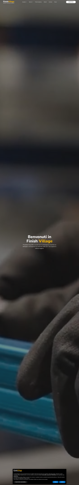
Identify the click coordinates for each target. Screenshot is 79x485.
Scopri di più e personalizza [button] (20, 481)
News (55, 2)
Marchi (45, 2)
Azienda (24, 2)
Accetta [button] (62, 481)
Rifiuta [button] (55, 481)
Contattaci (70, 2)
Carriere (50, 2)
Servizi (31, 2)
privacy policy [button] (52, 473)
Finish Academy (38, 2)
